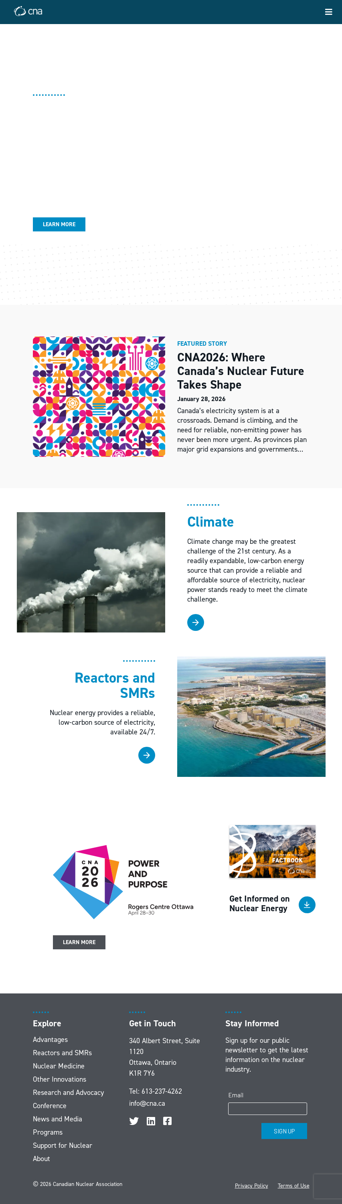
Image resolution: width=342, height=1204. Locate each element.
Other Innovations (59, 1079)
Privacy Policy (251, 1186)
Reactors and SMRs (62, 1053)
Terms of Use (294, 1186)
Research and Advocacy (68, 1092)
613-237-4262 (162, 1091)
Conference (50, 1106)
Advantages (50, 1040)
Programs (48, 1132)
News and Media (57, 1119)
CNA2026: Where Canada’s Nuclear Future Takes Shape (240, 371)
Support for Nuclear (62, 1145)
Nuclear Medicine (59, 1066)
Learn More (59, 224)
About (41, 1159)
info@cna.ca (147, 1103)
